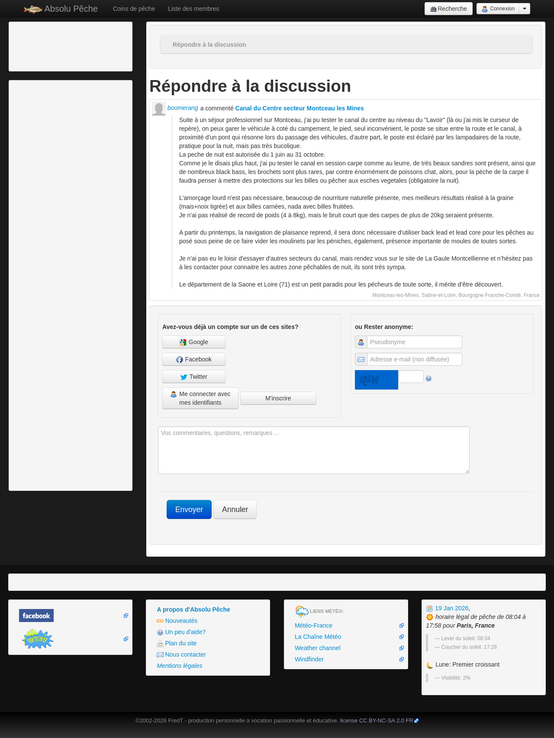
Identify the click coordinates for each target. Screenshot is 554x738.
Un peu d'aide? (181, 632)
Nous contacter (181, 654)
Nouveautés (177, 621)
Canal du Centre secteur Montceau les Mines (299, 108)
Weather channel (318, 648)
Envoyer (189, 509)
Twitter (193, 376)
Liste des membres (193, 8)
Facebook (194, 359)
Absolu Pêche (61, 9)
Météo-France (313, 625)
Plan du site (176, 643)
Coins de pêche (134, 8)
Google (194, 342)
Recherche (448, 9)
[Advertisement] (58, 45)
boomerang (175, 107)
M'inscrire (278, 398)
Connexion (498, 9)
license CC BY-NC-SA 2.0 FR (376, 720)
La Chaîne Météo (318, 636)
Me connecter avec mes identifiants (200, 398)
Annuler (235, 509)
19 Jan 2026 (447, 608)
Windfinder (309, 659)
